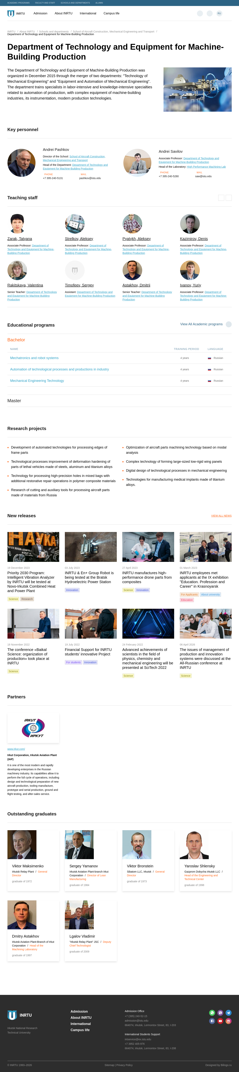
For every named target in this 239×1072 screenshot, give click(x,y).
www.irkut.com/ (16, 749)
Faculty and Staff (45, 3)
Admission (42, 13)
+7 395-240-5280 (169, 176)
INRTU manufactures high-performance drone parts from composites (147, 577)
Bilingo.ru (226, 1065)
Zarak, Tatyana (19, 239)
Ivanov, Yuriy (190, 285)
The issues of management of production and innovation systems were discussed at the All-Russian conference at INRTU (205, 659)
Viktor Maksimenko (28, 866)
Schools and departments (75, 3)
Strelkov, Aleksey (79, 239)
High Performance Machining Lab (206, 166)
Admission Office (134, 1011)
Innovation (72, 590)
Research (27, 599)
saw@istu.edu (203, 176)
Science (13, 599)
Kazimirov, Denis (194, 239)
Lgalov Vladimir (82, 936)
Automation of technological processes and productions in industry (59, 369)
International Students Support (142, 1034)
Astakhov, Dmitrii (136, 285)
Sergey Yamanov (84, 866)
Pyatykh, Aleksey (137, 239)
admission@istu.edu (136, 1020)
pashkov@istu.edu (90, 178)
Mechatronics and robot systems (34, 358)
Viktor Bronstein (140, 866)
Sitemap (109, 1065)
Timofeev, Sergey (79, 285)
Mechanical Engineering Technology (37, 381)
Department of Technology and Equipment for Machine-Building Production (30, 249)
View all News (221, 515)
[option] (33, 257)
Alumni (99, 3)
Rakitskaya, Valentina (25, 285)
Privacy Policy (124, 1065)
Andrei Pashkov (56, 150)
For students (73, 662)
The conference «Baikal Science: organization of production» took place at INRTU (28, 656)
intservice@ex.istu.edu (138, 1039)
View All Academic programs (201, 324)
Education (187, 599)
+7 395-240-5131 (53, 178)
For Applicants (189, 594)
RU (219, 13)
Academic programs (18, 3)
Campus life (113, 13)
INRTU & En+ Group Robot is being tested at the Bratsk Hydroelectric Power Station (89, 577)
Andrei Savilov (171, 151)
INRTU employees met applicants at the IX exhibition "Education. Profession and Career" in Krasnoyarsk (204, 579)
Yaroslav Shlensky (199, 866)
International (90, 13)
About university (210, 594)
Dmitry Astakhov (25, 936)
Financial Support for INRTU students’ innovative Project (88, 652)
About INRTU (65, 13)
